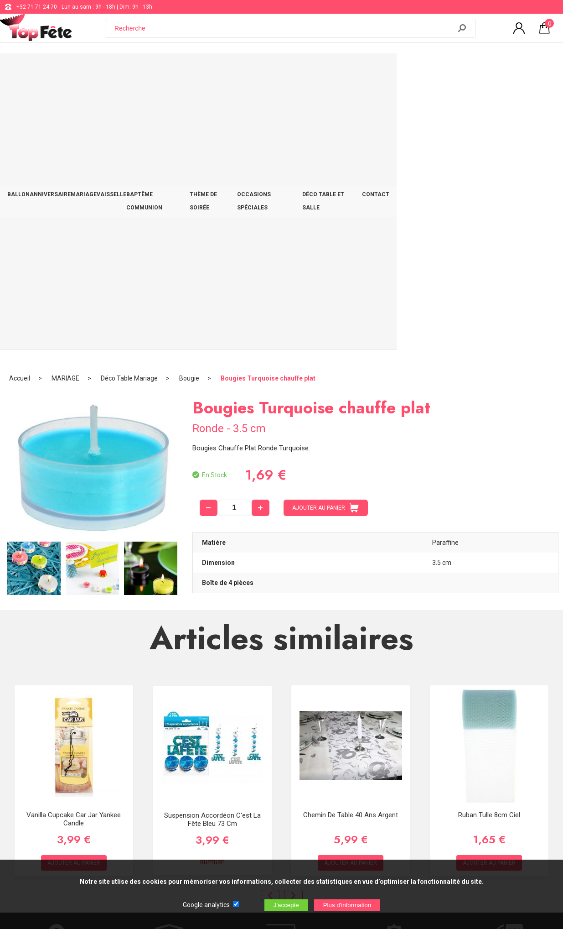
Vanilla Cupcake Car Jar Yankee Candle (73, 538)
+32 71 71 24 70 (36, 7)
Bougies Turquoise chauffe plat (268, 98)
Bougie (189, 98)
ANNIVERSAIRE (84, 69)
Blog (232, 770)
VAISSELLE (177, 69)
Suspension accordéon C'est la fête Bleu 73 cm (212, 539)
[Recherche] (283, 33)
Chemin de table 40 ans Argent (350, 534)
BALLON (37, 69)
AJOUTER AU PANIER (325, 227)
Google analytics (206, 904)
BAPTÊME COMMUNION (240, 69)
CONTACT (523, 69)
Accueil (19, 98)
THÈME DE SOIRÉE (312, 69)
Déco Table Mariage (129, 98)
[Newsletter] (154, 820)
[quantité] (234, 227)
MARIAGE (134, 69)
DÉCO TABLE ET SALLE (463, 69)
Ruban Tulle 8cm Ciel (489, 534)
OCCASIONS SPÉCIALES (385, 69)
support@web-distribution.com (265, 747)
